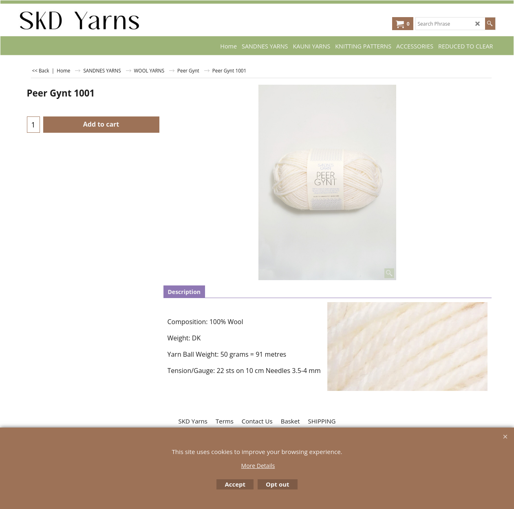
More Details (258, 466)
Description (184, 292)
